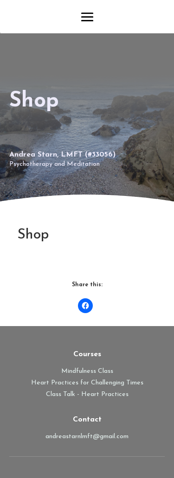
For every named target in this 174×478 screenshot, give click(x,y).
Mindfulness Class (87, 371)
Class (54, 394)
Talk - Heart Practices (96, 394)
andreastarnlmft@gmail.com (87, 436)
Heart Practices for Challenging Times (87, 382)
